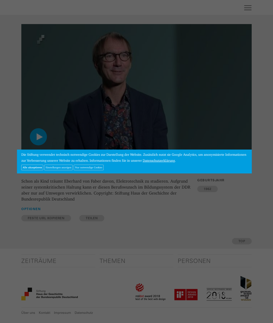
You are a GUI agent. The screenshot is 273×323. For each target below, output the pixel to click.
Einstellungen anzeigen (58, 167)
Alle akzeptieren (32, 167)
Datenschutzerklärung (159, 161)
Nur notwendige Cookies (88, 167)
